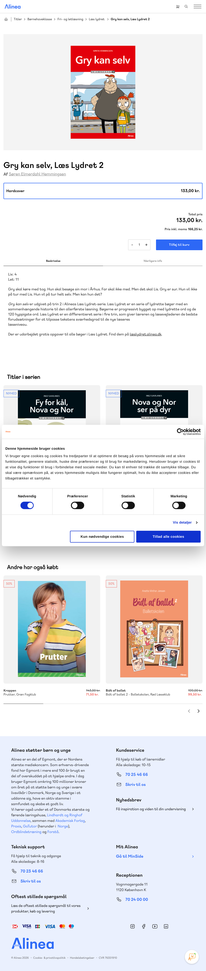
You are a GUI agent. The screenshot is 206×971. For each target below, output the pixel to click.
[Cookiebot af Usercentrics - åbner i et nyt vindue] (180, 431)
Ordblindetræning (26, 831)
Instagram (132, 926)
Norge (63, 826)
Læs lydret (96, 19)
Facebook (143, 926)
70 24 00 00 (136, 899)
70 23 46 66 (31, 871)
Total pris (195, 214)
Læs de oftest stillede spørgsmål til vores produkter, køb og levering (45, 908)
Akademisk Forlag (70, 820)
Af (5, 174)
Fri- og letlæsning (70, 19)
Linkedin (166, 926)
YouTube (155, 926)
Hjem (6, 19)
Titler (18, 19)
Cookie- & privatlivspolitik (49, 958)
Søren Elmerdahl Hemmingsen (37, 174)
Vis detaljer (182, 523)
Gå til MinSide (129, 856)
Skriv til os (135, 784)
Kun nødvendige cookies (102, 536)
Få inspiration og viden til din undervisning (151, 809)
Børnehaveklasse (39, 19)
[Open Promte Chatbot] (192, 957)
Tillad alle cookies (168, 536)
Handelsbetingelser (82, 958)
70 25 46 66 (136, 774)
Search (186, 6)
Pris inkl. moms (176, 229)
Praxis (16, 826)
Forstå (53, 831)
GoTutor (30, 826)
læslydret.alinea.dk (145, 334)
